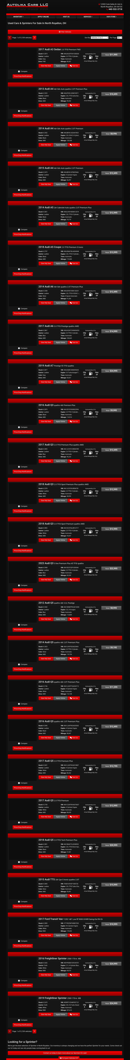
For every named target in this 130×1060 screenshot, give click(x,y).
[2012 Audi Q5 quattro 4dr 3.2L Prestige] (23, 612)
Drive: (40, 61)
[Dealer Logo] (27, 7)
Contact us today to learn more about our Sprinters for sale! (65, 1053)
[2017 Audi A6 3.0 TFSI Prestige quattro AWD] (23, 335)
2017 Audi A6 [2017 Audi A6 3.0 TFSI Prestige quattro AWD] (59, 326)
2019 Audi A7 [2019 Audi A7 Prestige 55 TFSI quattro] (56, 365)
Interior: (41, 56)
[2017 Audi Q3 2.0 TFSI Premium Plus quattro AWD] (23, 454)
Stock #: (41, 54)
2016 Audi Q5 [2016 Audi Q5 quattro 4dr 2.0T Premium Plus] (59, 681)
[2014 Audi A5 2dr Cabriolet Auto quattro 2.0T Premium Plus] (23, 217)
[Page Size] (119, 37)
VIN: (62, 54)
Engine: (63, 56)
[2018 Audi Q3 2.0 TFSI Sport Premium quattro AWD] (23, 533)
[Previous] (10, 38)
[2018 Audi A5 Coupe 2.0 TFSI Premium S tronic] (23, 256)
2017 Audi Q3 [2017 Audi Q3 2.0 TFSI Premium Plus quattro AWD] (61, 444)
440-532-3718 (116, 9)
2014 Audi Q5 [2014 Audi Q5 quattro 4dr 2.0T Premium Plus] (59, 642)
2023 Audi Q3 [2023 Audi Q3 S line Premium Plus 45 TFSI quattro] (61, 563)
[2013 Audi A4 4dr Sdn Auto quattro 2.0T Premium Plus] (23, 98)
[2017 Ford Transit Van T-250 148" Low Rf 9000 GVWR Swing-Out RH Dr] (23, 928)
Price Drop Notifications (22, 76)
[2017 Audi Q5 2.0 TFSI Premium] (23, 810)
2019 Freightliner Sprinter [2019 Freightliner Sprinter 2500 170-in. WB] (60, 998)
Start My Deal (46, 66)
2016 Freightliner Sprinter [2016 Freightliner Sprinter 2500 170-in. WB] (60, 958)
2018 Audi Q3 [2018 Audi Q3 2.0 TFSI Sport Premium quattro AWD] (62, 523)
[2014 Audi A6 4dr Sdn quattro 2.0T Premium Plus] (23, 296)
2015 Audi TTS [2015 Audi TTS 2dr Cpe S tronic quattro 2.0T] (59, 879)
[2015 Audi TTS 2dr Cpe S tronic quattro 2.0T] (23, 889)
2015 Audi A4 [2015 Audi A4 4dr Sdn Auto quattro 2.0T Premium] (61, 168)
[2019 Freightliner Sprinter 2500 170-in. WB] (23, 1007)
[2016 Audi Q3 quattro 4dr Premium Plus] (23, 414)
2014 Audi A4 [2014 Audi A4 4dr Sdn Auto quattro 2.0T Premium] (61, 128)
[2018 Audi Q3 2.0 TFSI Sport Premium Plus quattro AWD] (23, 493)
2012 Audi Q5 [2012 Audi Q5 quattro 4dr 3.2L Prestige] (57, 602)
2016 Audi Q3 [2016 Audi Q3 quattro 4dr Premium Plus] (57, 405)
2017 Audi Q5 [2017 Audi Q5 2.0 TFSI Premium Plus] (56, 760)
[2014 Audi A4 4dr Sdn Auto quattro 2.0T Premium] (23, 138)
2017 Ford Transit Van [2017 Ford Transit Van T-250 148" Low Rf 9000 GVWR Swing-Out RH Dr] (71, 919)
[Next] (34, 38)
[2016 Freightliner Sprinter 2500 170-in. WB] (23, 968)
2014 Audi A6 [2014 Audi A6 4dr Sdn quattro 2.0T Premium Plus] (61, 286)
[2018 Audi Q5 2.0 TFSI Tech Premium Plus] (23, 849)
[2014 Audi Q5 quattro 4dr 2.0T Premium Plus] (23, 651)
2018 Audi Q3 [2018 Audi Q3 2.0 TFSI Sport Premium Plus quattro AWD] (64, 484)
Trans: (63, 59)
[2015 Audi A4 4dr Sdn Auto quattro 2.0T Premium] (23, 177)
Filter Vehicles (65, 32)
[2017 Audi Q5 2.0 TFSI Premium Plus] (23, 770)
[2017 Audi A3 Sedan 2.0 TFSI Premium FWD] (23, 59)
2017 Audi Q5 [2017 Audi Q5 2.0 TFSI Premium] (54, 800)
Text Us (74, 66)
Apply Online (60, 66)
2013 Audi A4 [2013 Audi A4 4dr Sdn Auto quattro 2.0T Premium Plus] (63, 88)
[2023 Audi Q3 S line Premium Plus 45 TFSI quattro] (23, 572)
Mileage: (63, 61)
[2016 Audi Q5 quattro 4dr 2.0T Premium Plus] (23, 691)
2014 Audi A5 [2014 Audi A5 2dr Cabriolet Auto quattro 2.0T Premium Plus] (65, 207)
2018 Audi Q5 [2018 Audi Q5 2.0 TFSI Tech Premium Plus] (58, 839)
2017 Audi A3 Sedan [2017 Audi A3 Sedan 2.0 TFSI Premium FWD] (60, 49)
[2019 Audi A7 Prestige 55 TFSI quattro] (23, 375)
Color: (40, 59)
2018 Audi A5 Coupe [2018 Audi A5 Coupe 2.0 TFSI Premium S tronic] (61, 247)
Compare (24, 71)
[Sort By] (99, 37)
